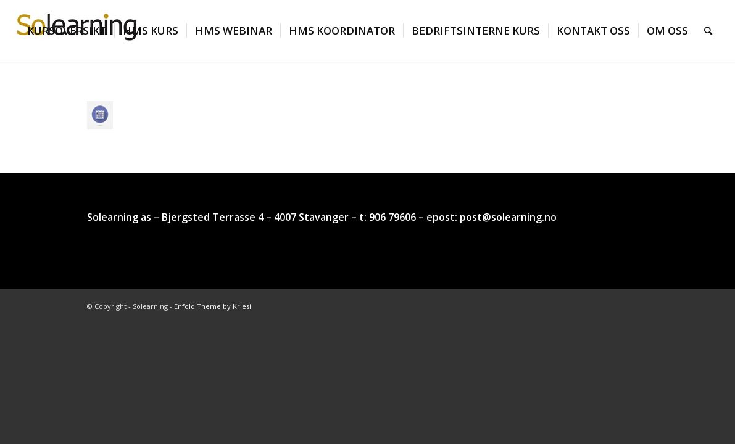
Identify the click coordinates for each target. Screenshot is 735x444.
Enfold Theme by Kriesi (212, 306)
